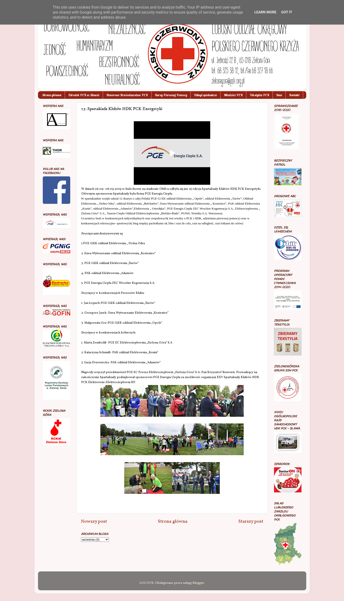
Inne (279, 95)
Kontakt (294, 95)
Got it (286, 12)
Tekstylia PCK (259, 95)
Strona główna (51, 95)
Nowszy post (94, 521)
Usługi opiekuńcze (205, 95)
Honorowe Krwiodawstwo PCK (127, 95)
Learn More (265, 12)
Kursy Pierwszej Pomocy (171, 95)
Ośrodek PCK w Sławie (83, 95)
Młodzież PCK (233, 95)
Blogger (198, 583)
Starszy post (250, 521)
